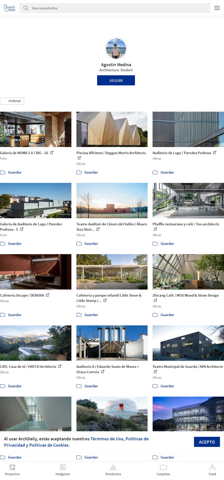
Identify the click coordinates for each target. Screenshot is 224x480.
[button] (12, 101)
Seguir (116, 80)
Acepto (207, 442)
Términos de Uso (107, 439)
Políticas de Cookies (49, 445)
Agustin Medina (116, 64)
